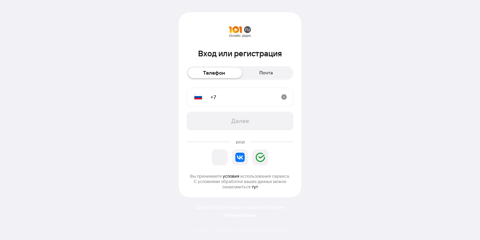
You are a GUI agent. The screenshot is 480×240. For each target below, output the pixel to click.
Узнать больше (240, 215)
